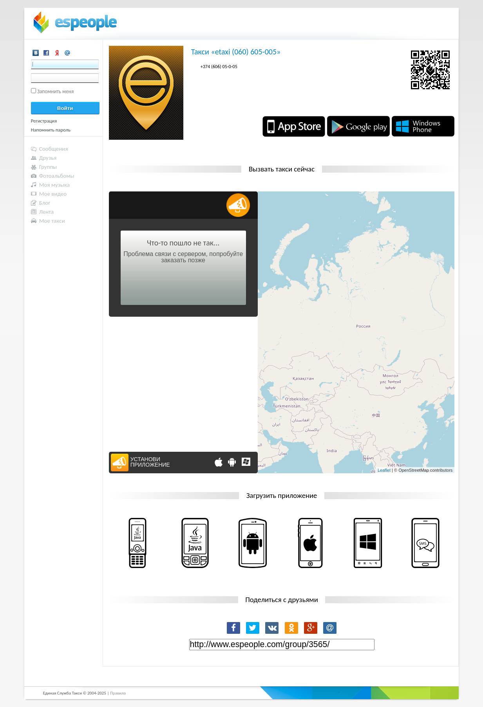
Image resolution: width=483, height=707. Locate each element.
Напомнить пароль (51, 130)
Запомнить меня (55, 91)
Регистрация (44, 121)
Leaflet (384, 470)
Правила (118, 693)
